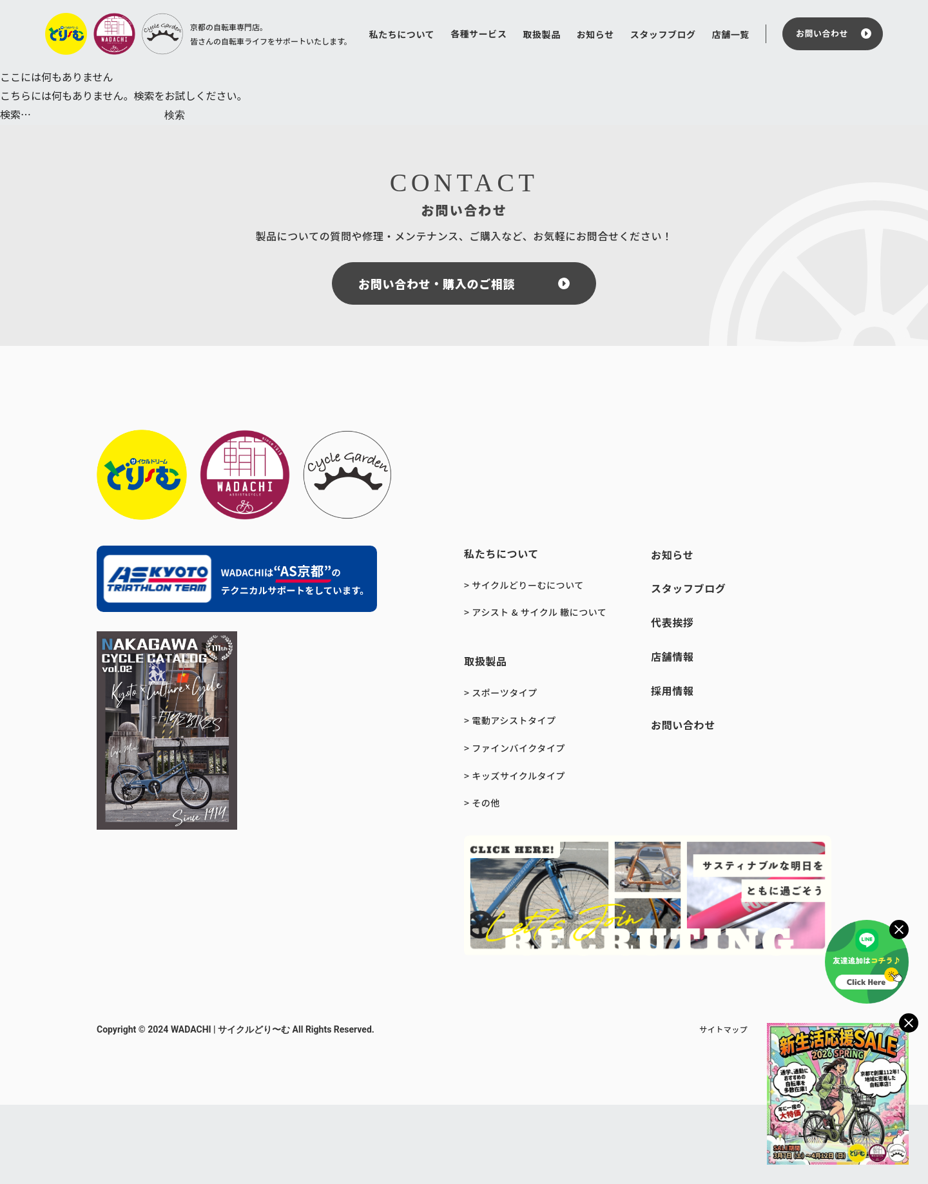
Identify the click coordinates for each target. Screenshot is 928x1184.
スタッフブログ (663, 34)
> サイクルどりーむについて (524, 584)
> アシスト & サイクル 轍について (535, 612)
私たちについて (402, 34)
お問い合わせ (822, 33)
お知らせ (595, 34)
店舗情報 (672, 656)
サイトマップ (723, 1029)
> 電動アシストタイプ (510, 720)
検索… (15, 114)
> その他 (482, 802)
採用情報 (672, 690)
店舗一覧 (730, 34)
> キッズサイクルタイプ (514, 775)
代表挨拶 (672, 622)
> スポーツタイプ (500, 692)
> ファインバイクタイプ (514, 747)
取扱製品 (541, 34)
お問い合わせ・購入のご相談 (436, 283)
